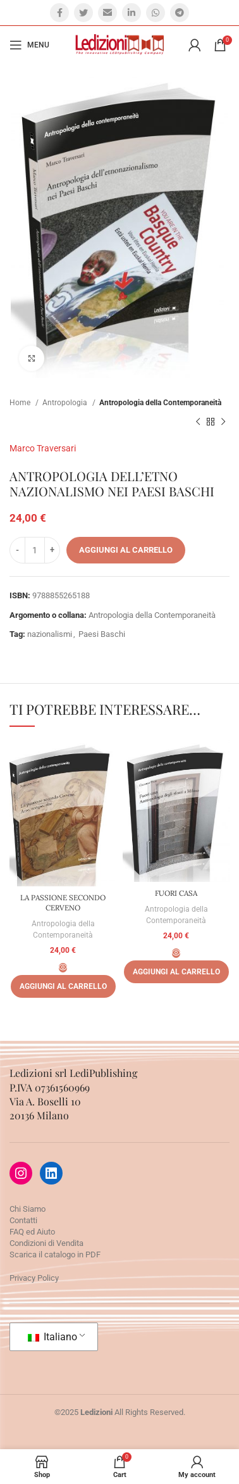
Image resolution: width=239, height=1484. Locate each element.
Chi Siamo (27, 1209)
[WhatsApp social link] (155, 12)
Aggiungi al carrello (126, 550)
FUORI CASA (176, 893)
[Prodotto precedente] (198, 422)
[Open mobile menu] (29, 45)
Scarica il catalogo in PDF (55, 1254)
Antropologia (65, 402)
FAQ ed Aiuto (32, 1231)
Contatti (23, 1220)
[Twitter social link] (83, 12)
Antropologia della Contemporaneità (160, 402)
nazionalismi (49, 634)
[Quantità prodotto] (34, 550)
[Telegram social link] (179, 12)
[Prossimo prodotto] (223, 422)
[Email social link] (107, 12)
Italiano (52, 1337)
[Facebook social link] (59, 12)
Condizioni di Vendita (46, 1243)
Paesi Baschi (101, 634)
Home (20, 402)
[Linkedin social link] (131, 12)
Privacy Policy (34, 1278)
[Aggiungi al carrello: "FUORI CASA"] (176, 971)
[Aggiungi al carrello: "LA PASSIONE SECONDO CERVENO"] (63, 986)
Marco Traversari (42, 448)
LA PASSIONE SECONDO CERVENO (63, 902)
